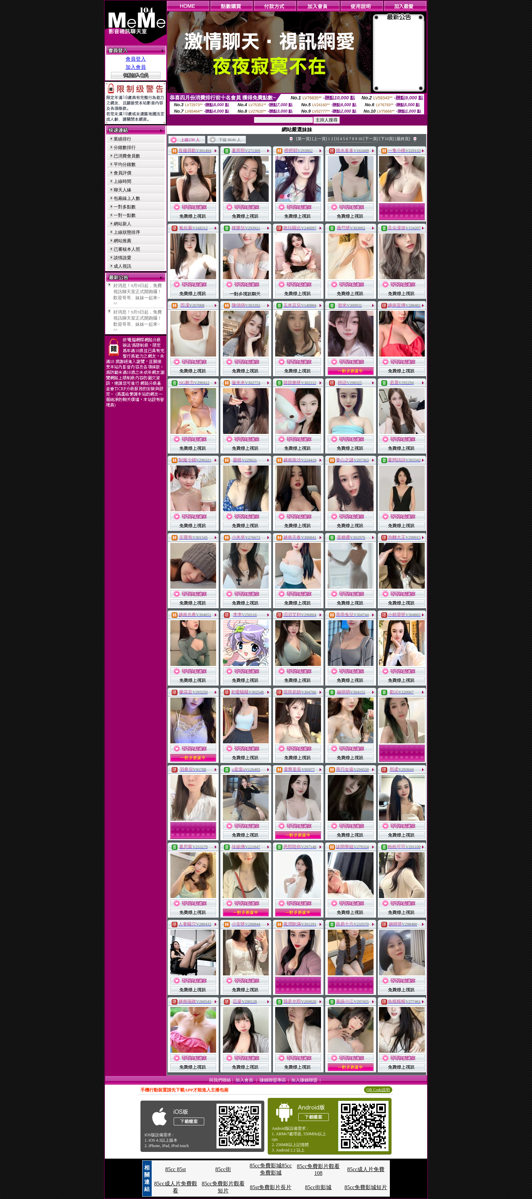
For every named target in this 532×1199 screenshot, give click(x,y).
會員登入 (136, 59)
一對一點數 (125, 215)
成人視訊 (122, 266)
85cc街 (223, 1169)
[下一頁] (370, 138)
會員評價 (122, 172)
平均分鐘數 (125, 164)
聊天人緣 (122, 189)
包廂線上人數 (127, 198)
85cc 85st (175, 1169)
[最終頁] (402, 138)
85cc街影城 (318, 1187)
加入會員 (136, 67)
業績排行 (122, 138)
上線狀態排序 (127, 232)
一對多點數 (125, 206)
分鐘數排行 (125, 147)
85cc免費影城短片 (365, 1187)
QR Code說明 (378, 1089)
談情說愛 (122, 257)
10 (360, 138)
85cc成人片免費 (365, 1169)
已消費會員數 (127, 155)
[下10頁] (386, 138)
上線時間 (122, 181)
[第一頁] (303, 138)
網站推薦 (122, 240)
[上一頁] (319, 138)
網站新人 (122, 223)
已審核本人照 (127, 249)
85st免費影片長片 (271, 1187)
